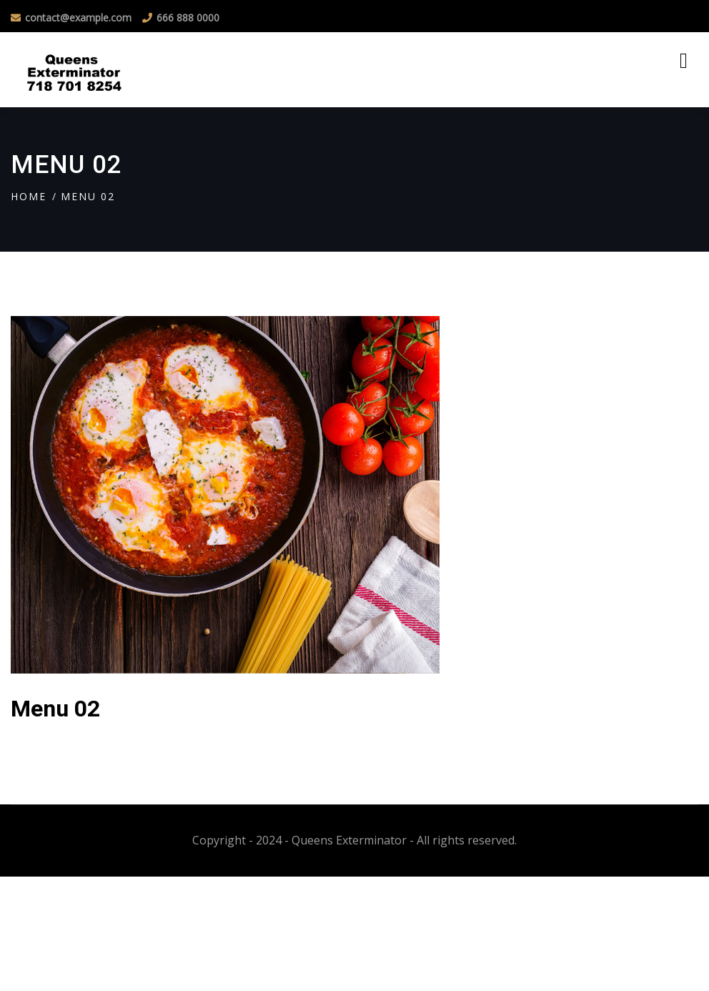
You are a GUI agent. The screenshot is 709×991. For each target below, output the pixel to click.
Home (28, 196)
